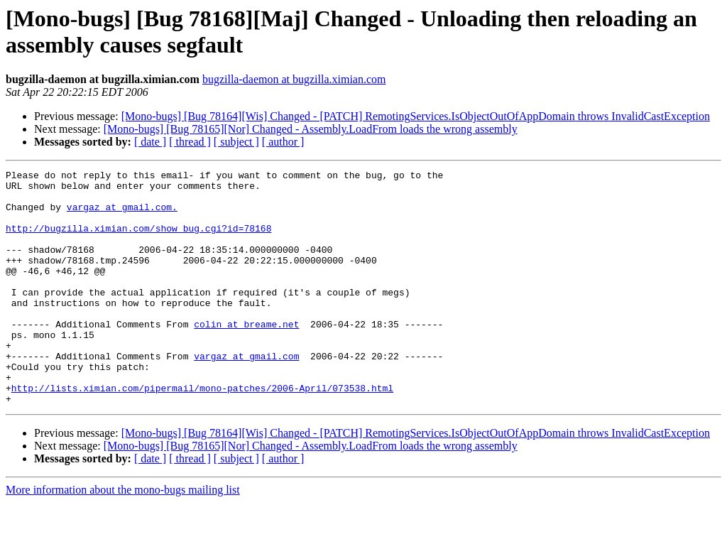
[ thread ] (190, 142)
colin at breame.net (246, 355)
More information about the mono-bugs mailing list (123, 537)
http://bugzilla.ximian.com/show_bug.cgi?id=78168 (138, 240)
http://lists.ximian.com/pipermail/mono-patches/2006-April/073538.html (202, 432)
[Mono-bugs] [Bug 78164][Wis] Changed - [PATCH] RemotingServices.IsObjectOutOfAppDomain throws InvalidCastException (415, 116)
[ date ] (150, 142)
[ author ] (283, 142)
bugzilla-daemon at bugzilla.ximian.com (294, 79)
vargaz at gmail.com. (122, 215)
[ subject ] (236, 142)
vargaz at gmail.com (246, 394)
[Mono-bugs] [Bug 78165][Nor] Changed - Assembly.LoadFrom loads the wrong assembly (311, 129)
